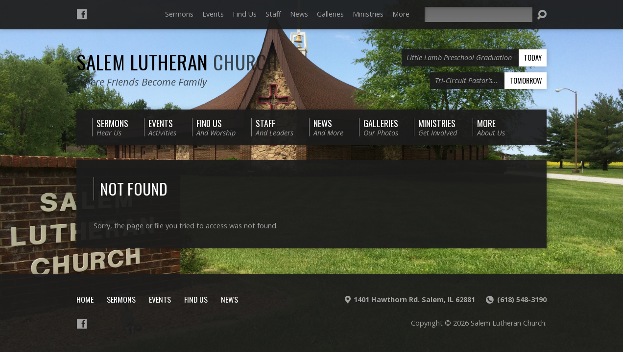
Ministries (368, 14)
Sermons (179, 14)
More (400, 14)
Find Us (245, 14)
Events (213, 14)
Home (85, 299)
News (299, 14)
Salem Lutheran (177, 61)
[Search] (478, 14)
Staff (273, 14)
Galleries (330, 14)
